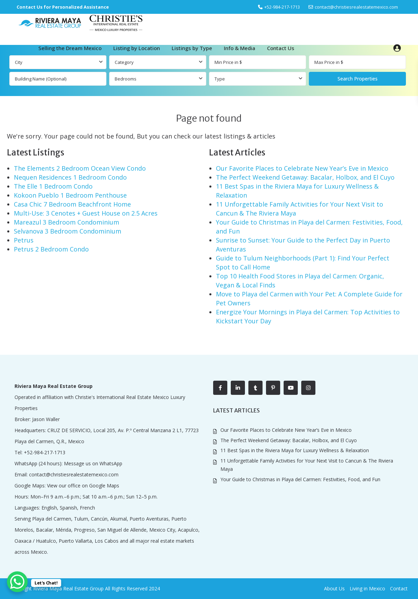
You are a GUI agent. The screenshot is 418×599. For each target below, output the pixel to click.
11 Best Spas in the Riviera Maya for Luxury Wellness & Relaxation (294, 450)
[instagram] (308, 388)
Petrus (24, 240)
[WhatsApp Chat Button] (17, 581)
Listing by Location (136, 48)
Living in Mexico (367, 588)
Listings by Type (192, 48)
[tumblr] (255, 388)
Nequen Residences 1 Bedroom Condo (70, 177)
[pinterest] (273, 388)
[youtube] (291, 388)
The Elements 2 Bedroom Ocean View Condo (80, 168)
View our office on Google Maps (83, 485)
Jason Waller (46, 419)
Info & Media (239, 48)
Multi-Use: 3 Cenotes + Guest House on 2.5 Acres (86, 213)
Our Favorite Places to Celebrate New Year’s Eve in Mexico (302, 168)
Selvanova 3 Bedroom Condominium (67, 231)
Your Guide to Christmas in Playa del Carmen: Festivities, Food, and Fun (300, 479)
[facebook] (220, 388)
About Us (334, 588)
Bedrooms (125, 79)
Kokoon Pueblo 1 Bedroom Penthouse (70, 195)
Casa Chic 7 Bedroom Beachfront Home (72, 204)
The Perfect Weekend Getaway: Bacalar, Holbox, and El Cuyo (305, 177)
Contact (399, 588)
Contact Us (280, 48)
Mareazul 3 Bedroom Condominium (66, 222)
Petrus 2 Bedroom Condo (51, 249)
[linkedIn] (238, 388)
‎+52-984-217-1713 (282, 7)
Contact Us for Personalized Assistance (63, 7)
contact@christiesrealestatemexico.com (356, 7)
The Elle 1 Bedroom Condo (53, 186)
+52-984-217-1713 (44, 452)
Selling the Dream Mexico (70, 48)
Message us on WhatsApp (93, 463)
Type (220, 79)
